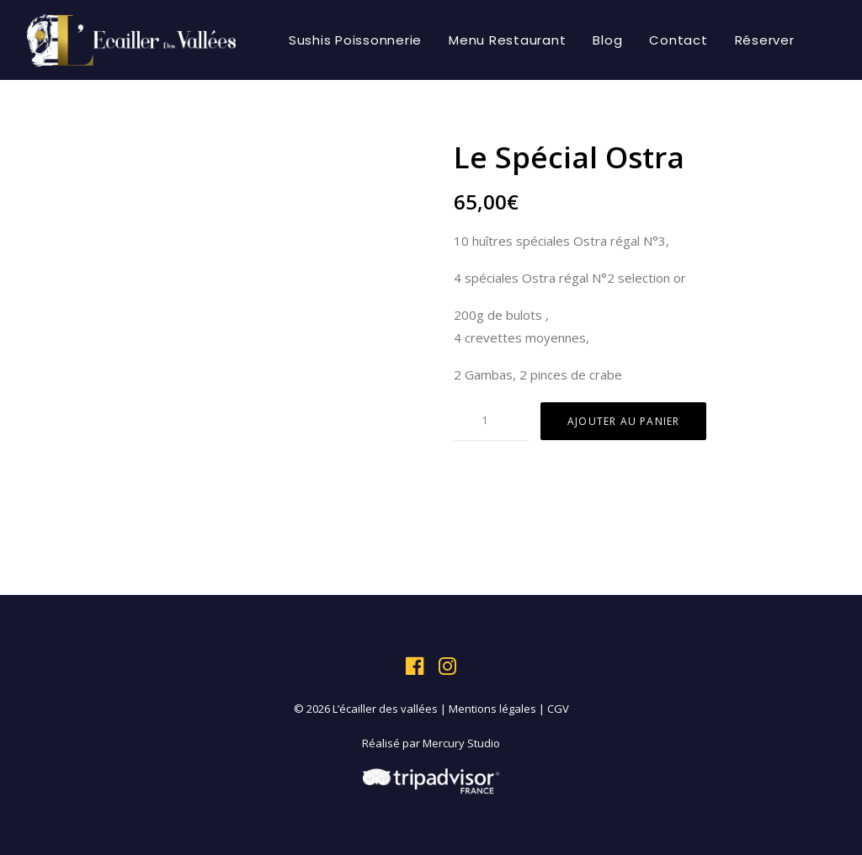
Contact (678, 40)
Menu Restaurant (507, 40)
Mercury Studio (461, 743)
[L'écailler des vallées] (131, 40)
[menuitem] (355, 40)
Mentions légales (492, 708)
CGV (558, 708)
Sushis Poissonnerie (355, 40)
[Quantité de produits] (491, 421)
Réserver (765, 40)
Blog (607, 40)
